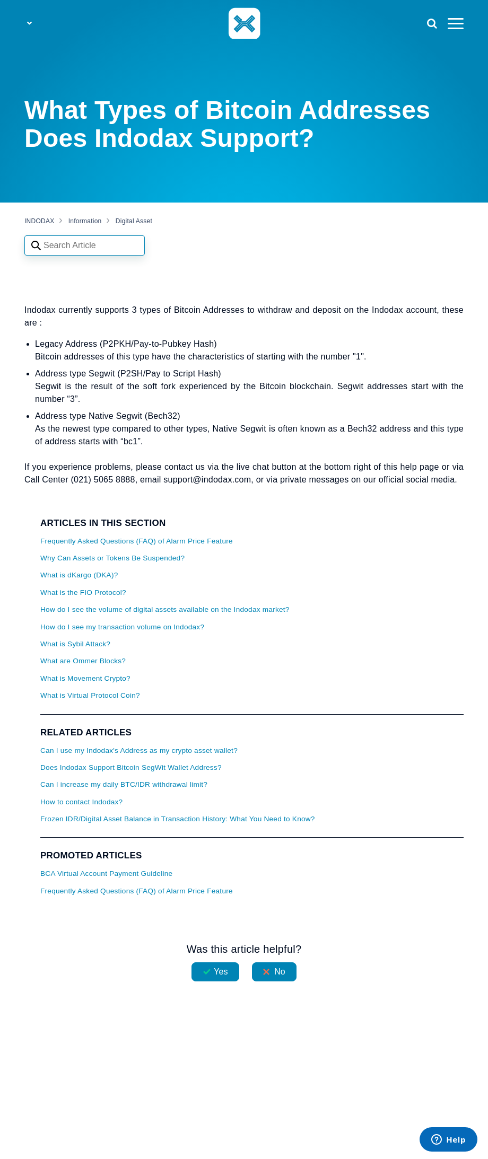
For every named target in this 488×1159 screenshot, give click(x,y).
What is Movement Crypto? (85, 678)
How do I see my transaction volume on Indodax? (122, 627)
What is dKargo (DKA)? (79, 575)
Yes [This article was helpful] (221, 971)
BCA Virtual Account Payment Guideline (106, 873)
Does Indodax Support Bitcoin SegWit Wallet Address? (131, 767)
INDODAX (39, 221)
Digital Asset (134, 221)
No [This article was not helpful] (279, 971)
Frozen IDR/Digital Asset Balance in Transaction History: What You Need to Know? (177, 819)
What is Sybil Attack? (75, 644)
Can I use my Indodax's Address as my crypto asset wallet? (139, 750)
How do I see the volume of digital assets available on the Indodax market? (165, 609)
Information (85, 221)
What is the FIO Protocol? (83, 592)
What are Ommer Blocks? (83, 661)
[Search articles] (84, 245)
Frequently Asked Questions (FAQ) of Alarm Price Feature (136, 541)
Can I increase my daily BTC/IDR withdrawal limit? (123, 784)
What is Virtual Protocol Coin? (90, 695)
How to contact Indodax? (81, 802)
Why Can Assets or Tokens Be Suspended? (112, 558)
